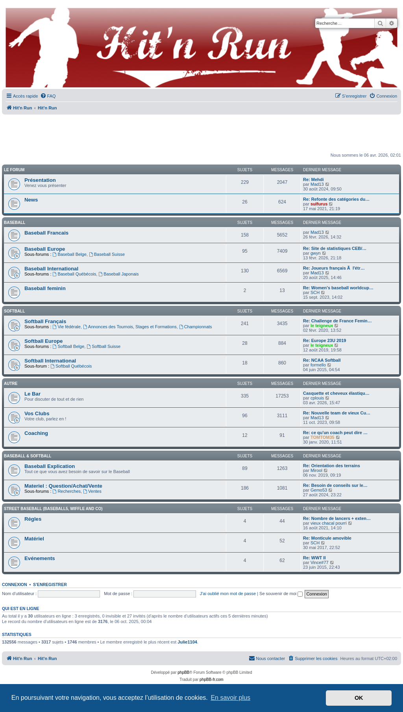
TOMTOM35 (323, 437)
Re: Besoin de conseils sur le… (335, 485)
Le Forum (14, 170)
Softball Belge (69, 346)
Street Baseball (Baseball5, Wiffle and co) (53, 509)
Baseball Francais (46, 233)
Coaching (36, 433)
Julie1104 (187, 642)
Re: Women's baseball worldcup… (338, 287)
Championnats (195, 326)
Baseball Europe (44, 249)
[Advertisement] (201, 134)
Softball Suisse (103, 346)
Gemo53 (319, 490)
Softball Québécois (71, 366)
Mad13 (317, 184)
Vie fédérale (67, 326)
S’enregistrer (50, 584)
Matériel (34, 539)
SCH (315, 292)
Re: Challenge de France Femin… (337, 320)
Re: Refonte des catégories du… (336, 199)
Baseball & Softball (27, 456)
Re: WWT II (314, 557)
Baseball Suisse (107, 254)
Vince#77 (320, 562)
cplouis (317, 398)
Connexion (14, 584)
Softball (14, 311)
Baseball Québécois (74, 274)
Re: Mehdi (313, 179)
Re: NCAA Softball (322, 360)
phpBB (183, 672)
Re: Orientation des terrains (331, 465)
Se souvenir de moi (281, 593)
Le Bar (32, 394)
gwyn (316, 253)
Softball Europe (43, 341)
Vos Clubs (37, 413)
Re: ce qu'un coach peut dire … (335, 432)
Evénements (39, 558)
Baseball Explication (49, 466)
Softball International (50, 361)
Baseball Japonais (118, 274)
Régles (32, 519)
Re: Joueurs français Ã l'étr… (334, 268)
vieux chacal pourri (329, 523)
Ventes (92, 491)
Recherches (67, 491)
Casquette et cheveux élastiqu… (336, 393)
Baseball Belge (70, 254)
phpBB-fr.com (212, 679)
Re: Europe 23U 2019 (324, 340)
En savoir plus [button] (230, 697)
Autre (10, 383)
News (31, 200)
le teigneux (322, 325)
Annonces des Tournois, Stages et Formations (130, 326)
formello (318, 364)
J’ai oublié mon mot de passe (228, 593)
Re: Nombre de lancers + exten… (337, 518)
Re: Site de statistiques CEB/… (334, 248)
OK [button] (359, 698)
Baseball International (51, 269)
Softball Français (45, 321)
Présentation (40, 180)
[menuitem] (48, 96)
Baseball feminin (45, 288)
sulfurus (319, 204)
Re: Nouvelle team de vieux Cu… (336, 413)
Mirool (316, 470)
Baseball (14, 222)
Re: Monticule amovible (327, 538)
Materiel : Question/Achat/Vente (63, 486)
